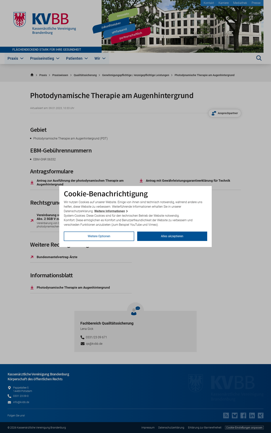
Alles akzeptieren (172, 236)
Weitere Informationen (109, 211)
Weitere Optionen (99, 236)
